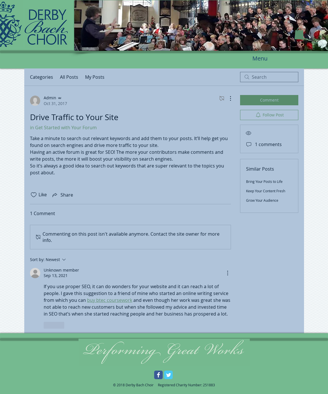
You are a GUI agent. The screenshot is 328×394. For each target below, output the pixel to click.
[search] (269, 77)
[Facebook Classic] (158, 375)
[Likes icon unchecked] (33, 194)
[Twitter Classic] (168, 375)
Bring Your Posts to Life (264, 181)
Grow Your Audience (262, 200)
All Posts (69, 77)
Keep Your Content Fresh (265, 191)
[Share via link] (62, 194)
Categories (41, 77)
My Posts (94, 77)
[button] (299, 33)
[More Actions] (227, 98)
